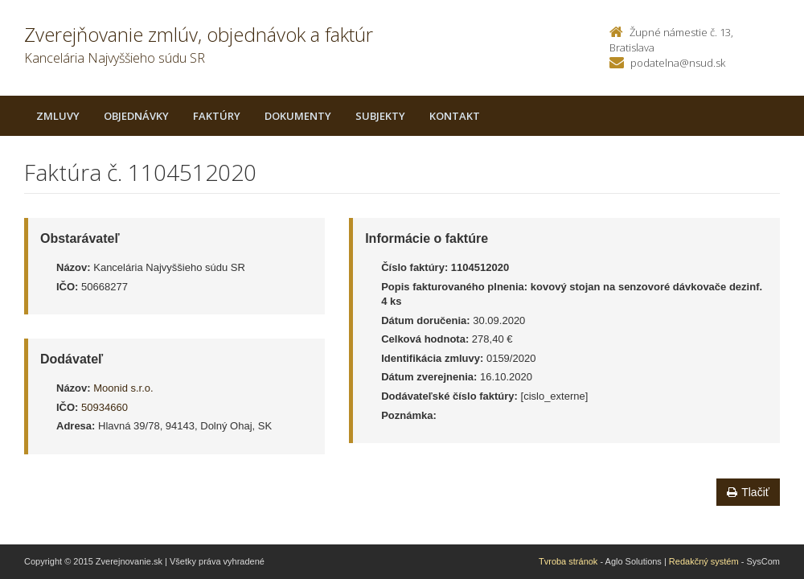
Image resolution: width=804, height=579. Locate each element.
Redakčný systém (704, 561)
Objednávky (136, 116)
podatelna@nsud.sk (677, 62)
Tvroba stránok (568, 561)
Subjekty (380, 116)
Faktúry (216, 116)
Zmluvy (58, 116)
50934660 (104, 407)
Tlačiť (748, 492)
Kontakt (454, 116)
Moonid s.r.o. (123, 388)
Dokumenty (298, 116)
